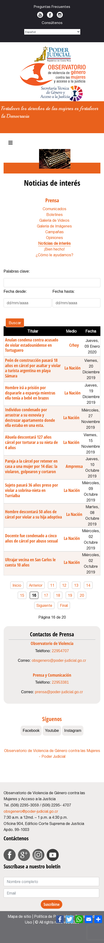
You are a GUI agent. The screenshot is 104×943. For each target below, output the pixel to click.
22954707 (60, 651)
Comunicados (54, 209)
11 (52, 585)
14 (88, 585)
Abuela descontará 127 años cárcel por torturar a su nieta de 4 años (31, 442)
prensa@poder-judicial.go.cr (59, 692)
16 (34, 595)
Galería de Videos (54, 220)
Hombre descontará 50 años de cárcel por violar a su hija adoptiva (33, 514)
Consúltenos (52, 23)
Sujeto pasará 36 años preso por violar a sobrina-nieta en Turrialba (31, 490)
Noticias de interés (54, 243)
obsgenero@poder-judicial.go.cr (59, 660)
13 (76, 585)
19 (70, 595)
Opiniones (54, 237)
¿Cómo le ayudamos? (54, 255)
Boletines (54, 214)
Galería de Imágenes (54, 226)
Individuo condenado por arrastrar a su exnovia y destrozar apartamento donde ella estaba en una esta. (30, 417)
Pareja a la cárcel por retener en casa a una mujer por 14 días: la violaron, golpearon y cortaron (31, 466)
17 (46, 595)
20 (82, 595)
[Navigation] (10, 142)
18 (58, 595)
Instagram (60, 15)
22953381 (60, 682)
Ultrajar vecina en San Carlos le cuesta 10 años (30, 562)
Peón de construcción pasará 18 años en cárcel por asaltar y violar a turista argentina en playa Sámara (33, 368)
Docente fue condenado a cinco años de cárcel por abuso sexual (31, 538)
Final (64, 605)
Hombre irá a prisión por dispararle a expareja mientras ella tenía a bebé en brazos (30, 393)
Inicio (16, 585)
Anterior (35, 585)
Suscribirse (51, 904)
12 (64, 585)
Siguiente (44, 605)
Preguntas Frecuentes (52, 7)
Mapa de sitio (19, 916)
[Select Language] (52, 32)
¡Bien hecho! (54, 249)
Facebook (50, 15)
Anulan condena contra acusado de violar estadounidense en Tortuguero (31, 345)
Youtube (40, 15)
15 (22, 595)
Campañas (54, 232)
